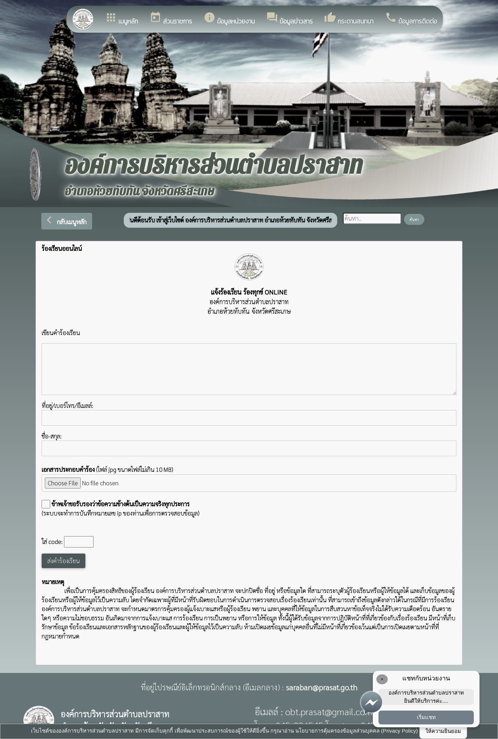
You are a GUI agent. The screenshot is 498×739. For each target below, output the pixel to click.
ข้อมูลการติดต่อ (411, 18)
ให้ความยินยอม (443, 731)
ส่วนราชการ (170, 18)
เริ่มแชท (426, 717)
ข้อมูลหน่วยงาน (229, 18)
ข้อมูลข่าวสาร (289, 18)
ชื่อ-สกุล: (249, 444)
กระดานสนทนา (349, 18)
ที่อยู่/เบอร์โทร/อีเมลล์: (249, 413)
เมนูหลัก (121, 18)
